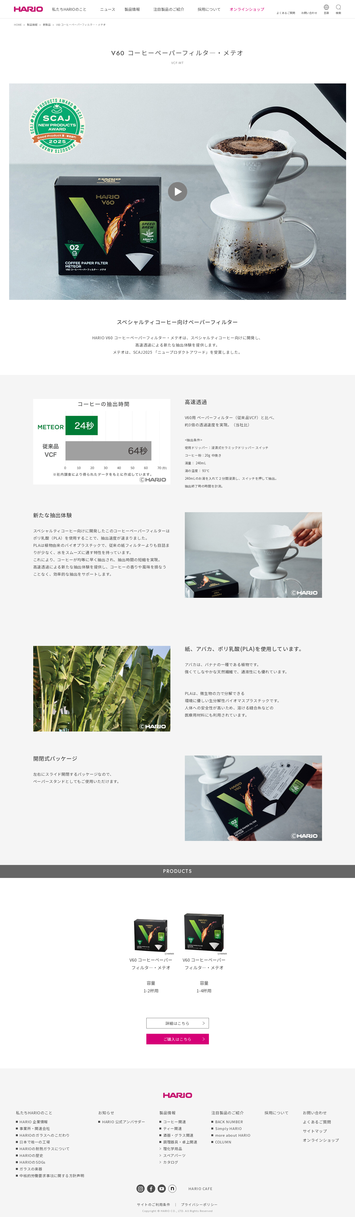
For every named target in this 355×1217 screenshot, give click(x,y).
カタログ (170, 1162)
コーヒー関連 (174, 1121)
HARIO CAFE (200, 1188)
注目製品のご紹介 (168, 9)
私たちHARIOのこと (69, 9)
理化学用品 (172, 1148)
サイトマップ (315, 1131)
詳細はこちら (177, 1023)
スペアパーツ (174, 1155)
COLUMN (223, 1142)
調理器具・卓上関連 (180, 1142)
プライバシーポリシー (199, 1204)
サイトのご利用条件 (153, 1204)
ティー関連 (172, 1128)
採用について (209, 9)
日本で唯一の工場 (34, 1142)
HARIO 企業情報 (33, 1121)
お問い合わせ (315, 1113)
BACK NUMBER (229, 1121)
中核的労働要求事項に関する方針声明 (51, 1175)
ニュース (107, 9)
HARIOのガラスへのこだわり (44, 1135)
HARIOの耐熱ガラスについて (44, 1148)
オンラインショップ (247, 9)
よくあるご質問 (317, 1122)
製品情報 (132, 9)
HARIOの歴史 (31, 1155)
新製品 (47, 24)
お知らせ (106, 1113)
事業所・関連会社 (34, 1128)
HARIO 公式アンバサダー (123, 1121)
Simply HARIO (228, 1128)
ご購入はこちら (177, 1039)
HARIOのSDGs (32, 1162)
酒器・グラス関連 (178, 1135)
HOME (18, 24)
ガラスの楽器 (30, 1169)
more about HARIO (233, 1135)
